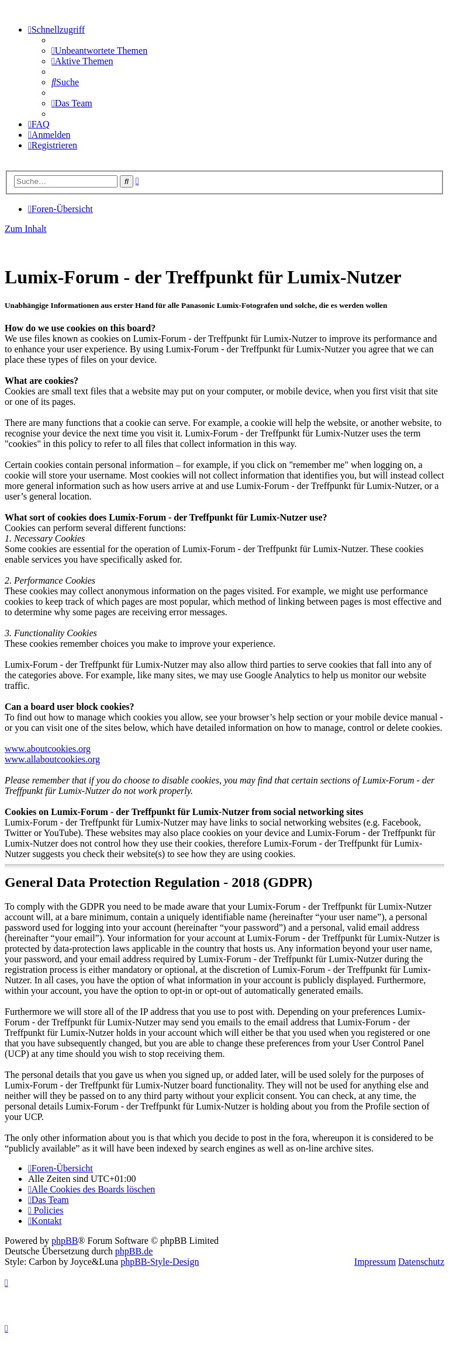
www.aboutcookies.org (48, 749)
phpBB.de (134, 1251)
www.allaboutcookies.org (52, 759)
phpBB (64, 1241)
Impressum (375, 1262)
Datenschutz (421, 1262)
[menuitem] (99, 51)
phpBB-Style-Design (159, 1262)
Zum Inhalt (26, 229)
